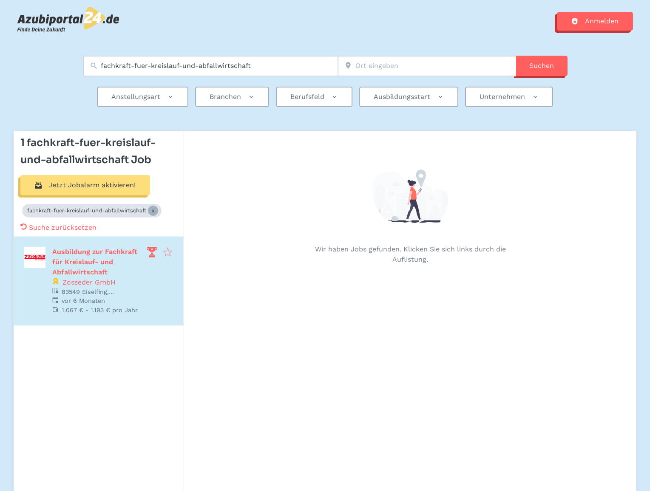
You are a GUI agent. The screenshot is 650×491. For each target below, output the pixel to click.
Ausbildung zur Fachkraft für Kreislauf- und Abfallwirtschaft (94, 262)
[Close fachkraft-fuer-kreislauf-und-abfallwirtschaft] (153, 211)
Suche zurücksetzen (58, 227)
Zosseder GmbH (89, 282)
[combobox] (210, 66)
